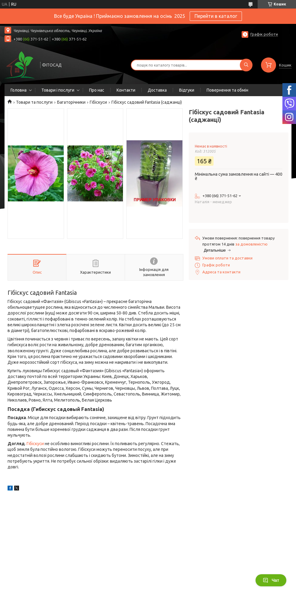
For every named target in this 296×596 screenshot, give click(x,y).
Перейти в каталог (216, 16)
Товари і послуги (57, 90)
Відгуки (186, 90)
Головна (19, 90)
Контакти (126, 90)
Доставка (157, 90)
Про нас (96, 90)
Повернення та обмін (227, 90)
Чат (271, 580)
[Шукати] (246, 65)
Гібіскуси (98, 102)
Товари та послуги (34, 102)
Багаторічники (71, 102)
